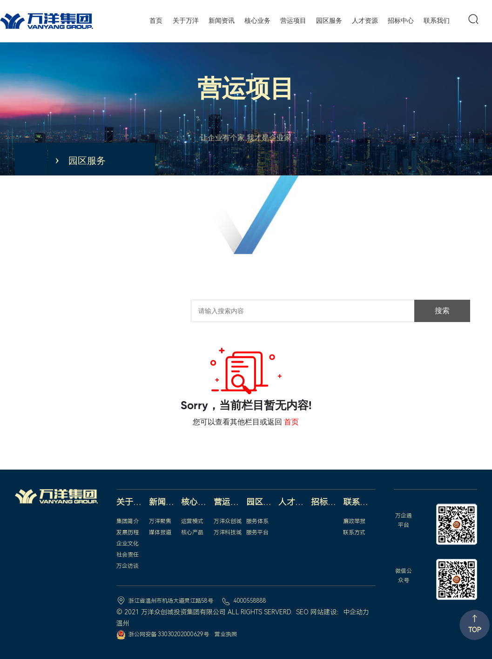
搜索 (442, 310)
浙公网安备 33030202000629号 (168, 634)
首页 (291, 421)
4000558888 (250, 601)
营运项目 (245, 88)
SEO (302, 612)
